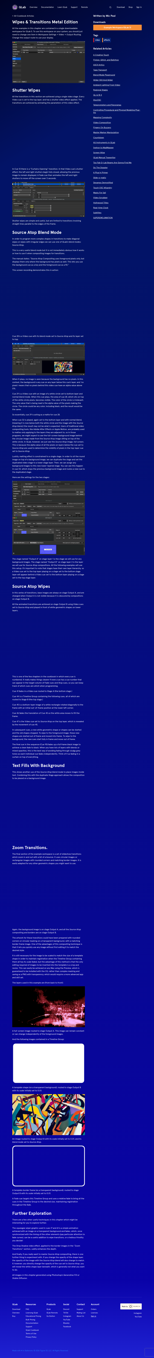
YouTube (66, 1319)
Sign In (139, 7)
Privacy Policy (31, 1337)
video (97, 40)
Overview (33, 7)
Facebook (67, 1326)
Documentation (47, 7)
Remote (84, 7)
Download (121, 7)
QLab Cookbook (32, 1330)
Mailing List (81, 1313)
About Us (80, 1316)
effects (107, 40)
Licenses (94, 1313)
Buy (13, 1316)
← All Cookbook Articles (23, 15)
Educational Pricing (33, 1316)
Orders (93, 1309)
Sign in (93, 1316)
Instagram (67, 1316)
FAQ (27, 1309)
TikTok (65, 1313)
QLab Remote (52, 1313)
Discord (66, 1309)
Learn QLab (62, 7)
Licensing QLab (32, 1313)
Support (74, 7)
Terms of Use (31, 1333)
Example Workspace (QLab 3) (117, 27)
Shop (131, 7)
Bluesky (66, 1323)
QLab (19, 7)
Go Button (51, 1316)
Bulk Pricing (30, 1319)
